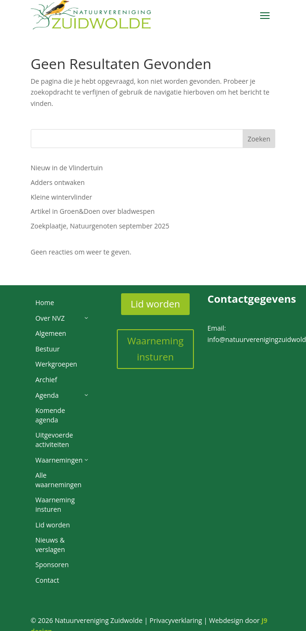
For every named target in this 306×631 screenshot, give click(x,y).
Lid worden (155, 304)
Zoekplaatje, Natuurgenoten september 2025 (100, 225)
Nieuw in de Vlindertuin (67, 167)
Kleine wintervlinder (61, 197)
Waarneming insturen (155, 348)
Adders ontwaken (58, 182)
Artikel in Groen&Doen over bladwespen (93, 211)
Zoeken (258, 138)
